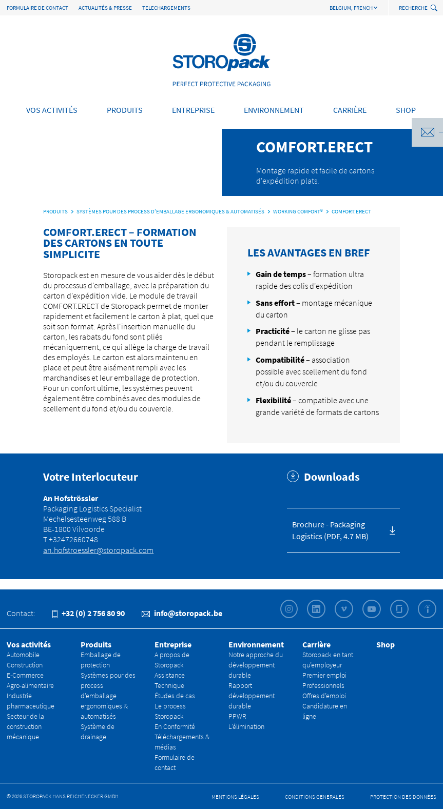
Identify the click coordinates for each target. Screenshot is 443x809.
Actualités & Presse (105, 7)
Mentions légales (235, 796)
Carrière (350, 110)
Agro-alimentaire (30, 685)
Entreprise (193, 110)
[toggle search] (435, 8)
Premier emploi (324, 675)
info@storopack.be (182, 613)
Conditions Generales (314, 796)
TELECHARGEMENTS (166, 7)
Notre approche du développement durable (255, 665)
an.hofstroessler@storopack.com (98, 550)
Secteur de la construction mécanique (25, 726)
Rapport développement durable (251, 696)
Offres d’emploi (324, 695)
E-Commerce (25, 675)
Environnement (274, 110)
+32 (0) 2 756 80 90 (88, 613)
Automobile (23, 654)
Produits (125, 110)
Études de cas (175, 695)
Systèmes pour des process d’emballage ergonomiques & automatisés (108, 695)
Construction (25, 664)
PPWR (237, 716)
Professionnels (323, 685)
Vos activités (52, 110)
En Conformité (175, 726)
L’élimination (246, 726)
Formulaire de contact (37, 7)
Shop (406, 110)
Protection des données (403, 796)
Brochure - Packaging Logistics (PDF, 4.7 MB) (330, 530)
